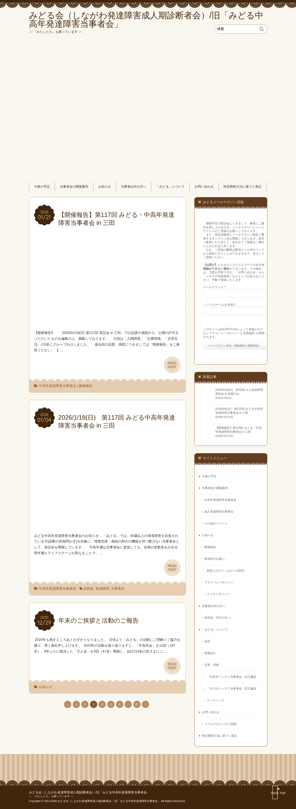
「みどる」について (170, 186)
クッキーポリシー (218, 594)
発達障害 (102, 588)
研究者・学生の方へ (217, 617)
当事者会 (118, 588)
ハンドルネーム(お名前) (219, 304)
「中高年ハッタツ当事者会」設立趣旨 (231, 677)
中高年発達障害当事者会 (57, 386)
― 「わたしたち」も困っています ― (51, 796)
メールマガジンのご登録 (220, 724)
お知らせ (104, 186)
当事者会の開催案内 (74, 186)
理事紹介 (210, 653)
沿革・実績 (211, 665)
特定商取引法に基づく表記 (242, 186)
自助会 (88, 588)
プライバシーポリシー (224, 333)
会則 (207, 641)
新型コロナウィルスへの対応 (226, 570)
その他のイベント (216, 523)
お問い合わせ (204, 186)
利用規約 (249, 333)
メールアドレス (214, 287)
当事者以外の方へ (133, 186)
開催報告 (85, 386)
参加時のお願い (214, 559)
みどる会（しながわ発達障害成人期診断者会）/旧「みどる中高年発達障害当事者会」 (89, 792)
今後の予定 (42, 186)
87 (136, 704)
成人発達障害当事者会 (218, 511)
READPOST (172, 365)
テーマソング (215, 700)
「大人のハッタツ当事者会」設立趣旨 (231, 688)
